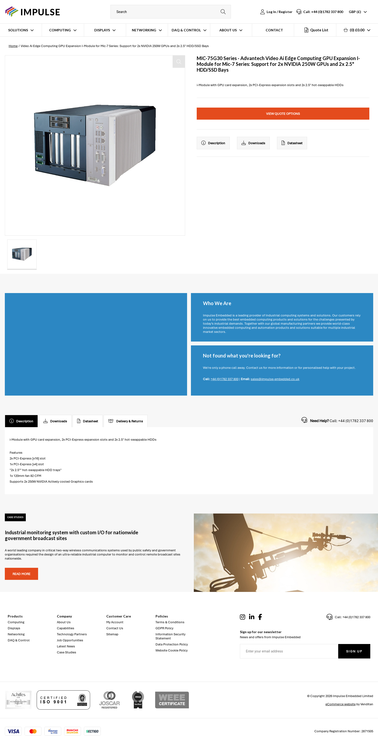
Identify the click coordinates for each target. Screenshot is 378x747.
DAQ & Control (186, 30)
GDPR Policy (164, 628)
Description (213, 143)
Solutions (18, 30)
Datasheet (292, 143)
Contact (274, 30)
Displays (102, 30)
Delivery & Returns (125, 421)
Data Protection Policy (171, 644)
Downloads (253, 143)
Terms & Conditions (169, 622)
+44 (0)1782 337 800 (224, 379)
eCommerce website (340, 704)
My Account (114, 622)
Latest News (66, 646)
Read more (21, 574)
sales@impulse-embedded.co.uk (275, 379)
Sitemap (112, 634)
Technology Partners (72, 634)
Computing (60, 30)
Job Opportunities (70, 640)
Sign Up (354, 651)
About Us (228, 30)
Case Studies (66, 652)
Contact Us (114, 628)
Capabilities (65, 628)
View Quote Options (283, 114)
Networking (144, 30)
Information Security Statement (170, 636)
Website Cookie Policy (171, 650)
